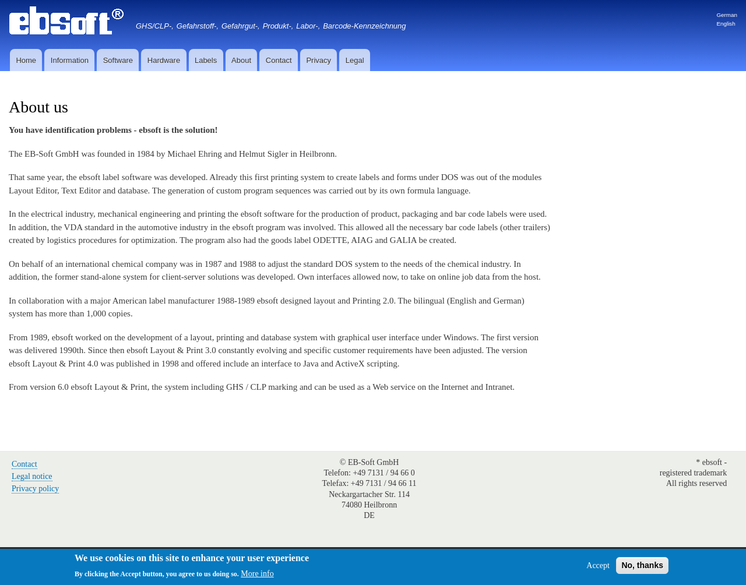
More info (257, 576)
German (726, 15)
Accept (598, 567)
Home (26, 60)
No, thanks (642, 567)
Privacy (318, 60)
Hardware (163, 60)
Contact (279, 60)
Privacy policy (35, 488)
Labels (206, 60)
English (725, 23)
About (241, 60)
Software (118, 60)
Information (70, 60)
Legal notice (32, 476)
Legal (355, 60)
